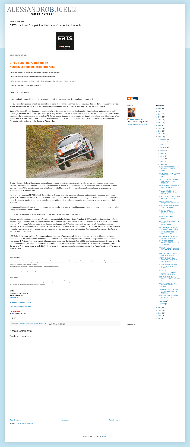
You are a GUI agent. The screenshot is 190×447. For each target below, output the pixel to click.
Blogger (104, 436)
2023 (160, 117)
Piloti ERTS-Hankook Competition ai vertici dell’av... (169, 202)
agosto (162, 150)
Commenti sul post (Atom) (24, 423)
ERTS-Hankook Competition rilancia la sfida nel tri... (168, 237)
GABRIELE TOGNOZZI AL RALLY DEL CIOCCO (167, 233)
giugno (162, 156)
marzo (162, 164)
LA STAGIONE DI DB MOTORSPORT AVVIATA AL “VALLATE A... (169, 242)
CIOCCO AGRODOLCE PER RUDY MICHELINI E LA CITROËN (168, 192)
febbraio (162, 301)
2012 (160, 316)
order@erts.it (14, 297)
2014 (160, 310)
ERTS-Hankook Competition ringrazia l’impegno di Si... (168, 228)
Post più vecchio (114, 420)
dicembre (163, 139)
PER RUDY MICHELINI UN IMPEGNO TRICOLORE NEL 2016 (169, 278)
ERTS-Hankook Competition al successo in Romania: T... (169, 186)
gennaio (162, 304)
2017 (160, 134)
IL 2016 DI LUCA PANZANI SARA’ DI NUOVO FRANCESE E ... (168, 266)
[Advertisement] (65, 404)
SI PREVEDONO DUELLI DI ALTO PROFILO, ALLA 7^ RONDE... (168, 291)
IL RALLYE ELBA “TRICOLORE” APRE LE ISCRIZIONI (169, 197)
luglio (161, 153)
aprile (162, 162)
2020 (160, 125)
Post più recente (15, 420)
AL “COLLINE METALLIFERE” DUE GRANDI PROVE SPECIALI (169, 181)
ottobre (162, 145)
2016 (160, 137)
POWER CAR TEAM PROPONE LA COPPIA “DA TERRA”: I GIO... (169, 175)
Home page (65, 420)
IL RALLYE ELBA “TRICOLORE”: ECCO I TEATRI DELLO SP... (167, 272)
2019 (160, 128)
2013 (160, 313)
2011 (160, 319)
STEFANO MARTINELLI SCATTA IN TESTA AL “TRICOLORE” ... (167, 212)
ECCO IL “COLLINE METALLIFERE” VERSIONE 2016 (169, 249)
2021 (160, 123)
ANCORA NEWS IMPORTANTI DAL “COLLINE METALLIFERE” (169, 222)
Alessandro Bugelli (136, 119)
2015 (160, 307)
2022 (160, 120)
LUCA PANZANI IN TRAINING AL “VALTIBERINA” (169, 296)
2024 (160, 114)
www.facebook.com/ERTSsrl (20, 306)
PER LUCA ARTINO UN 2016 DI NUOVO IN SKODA (169, 254)
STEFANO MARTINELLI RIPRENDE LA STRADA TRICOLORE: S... (168, 259)
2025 (160, 111)
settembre (163, 147)
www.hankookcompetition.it (20, 302)
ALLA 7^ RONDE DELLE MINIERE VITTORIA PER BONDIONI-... (168, 285)
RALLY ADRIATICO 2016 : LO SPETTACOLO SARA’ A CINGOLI (169, 168)
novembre (163, 142)
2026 (160, 108)
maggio (162, 159)
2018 (160, 131)
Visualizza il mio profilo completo (137, 124)
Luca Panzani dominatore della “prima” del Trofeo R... (169, 206)
